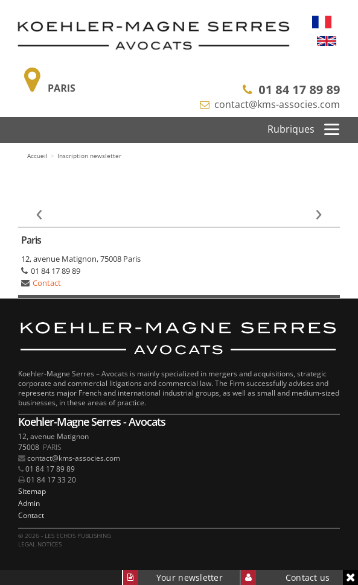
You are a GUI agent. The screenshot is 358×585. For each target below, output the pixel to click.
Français (321, 21)
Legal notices (40, 544)
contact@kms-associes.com (277, 104)
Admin (29, 503)
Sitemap (32, 491)
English (326, 41)
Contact (47, 282)
